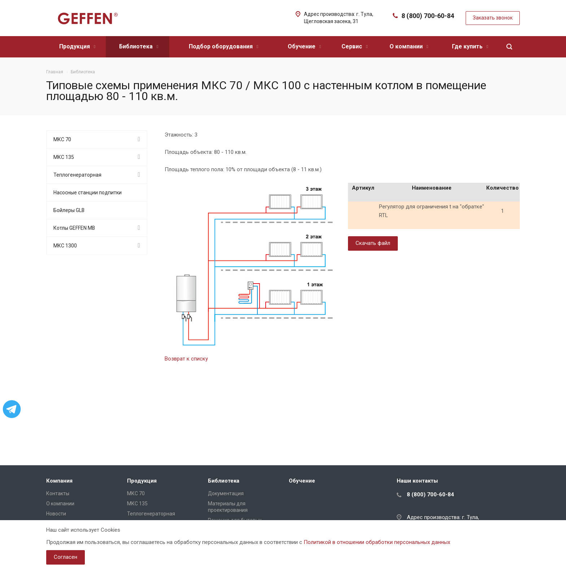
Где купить (470, 46)
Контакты (57, 493)
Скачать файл (373, 243)
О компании (408, 46)
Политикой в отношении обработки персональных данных (377, 542)
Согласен (65, 557)
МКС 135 (63, 157)
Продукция (77, 46)
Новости (56, 514)
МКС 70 (62, 139)
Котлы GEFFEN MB (74, 228)
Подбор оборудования (223, 46)
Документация (226, 493)
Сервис (354, 46)
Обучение (304, 46)
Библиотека (138, 46)
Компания (59, 481)
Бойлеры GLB (68, 210)
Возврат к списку (186, 358)
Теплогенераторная (77, 175)
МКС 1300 (65, 246)
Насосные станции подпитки (87, 192)
